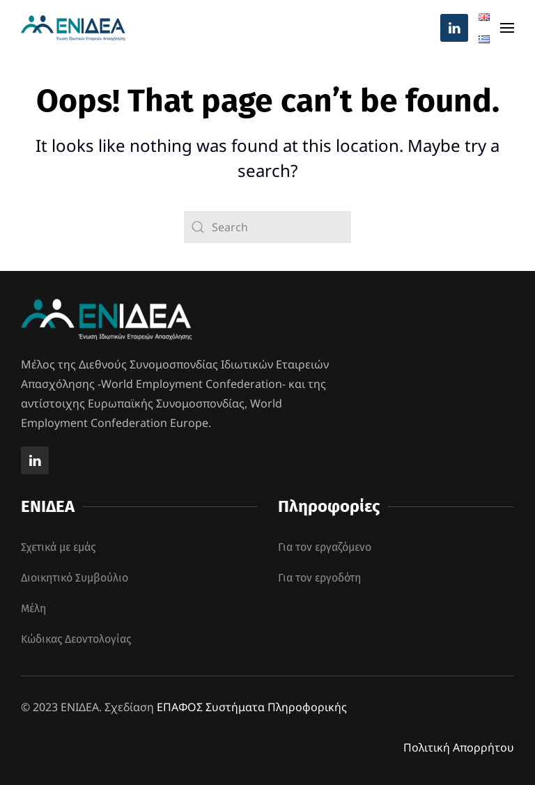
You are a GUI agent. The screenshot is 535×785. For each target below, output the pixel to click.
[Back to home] (73, 28)
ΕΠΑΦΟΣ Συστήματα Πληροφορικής (252, 707)
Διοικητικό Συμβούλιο (74, 577)
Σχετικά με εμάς (58, 547)
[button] (507, 28)
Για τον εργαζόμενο (324, 547)
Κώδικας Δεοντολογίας (76, 639)
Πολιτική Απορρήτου (458, 747)
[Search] (267, 227)
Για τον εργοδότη (319, 577)
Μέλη (33, 608)
